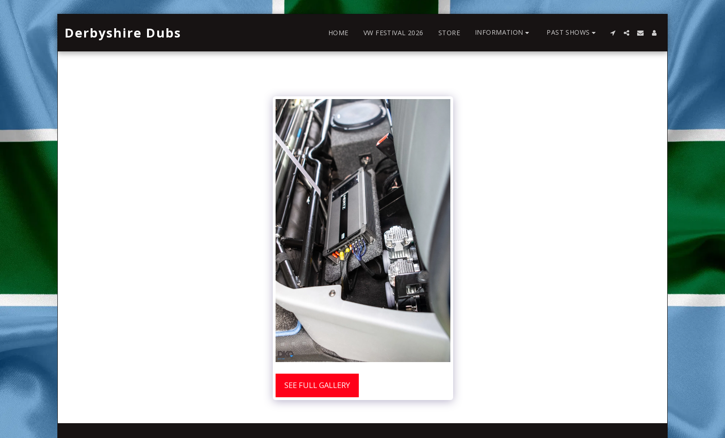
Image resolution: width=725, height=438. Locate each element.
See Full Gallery (317, 385)
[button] (503, 32)
